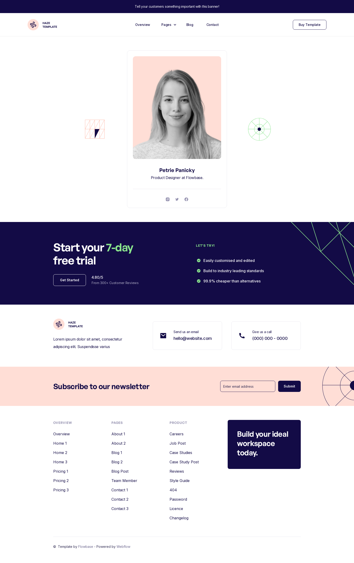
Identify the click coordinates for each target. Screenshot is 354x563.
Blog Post (119, 471)
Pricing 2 (61, 480)
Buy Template (310, 25)
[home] (44, 24)
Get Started (69, 280)
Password (178, 499)
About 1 (118, 434)
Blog (189, 25)
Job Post (178, 443)
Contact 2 (119, 499)
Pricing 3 (61, 490)
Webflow (123, 547)
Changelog (179, 518)
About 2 (118, 443)
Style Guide (180, 480)
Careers (177, 434)
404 (173, 490)
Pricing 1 (60, 471)
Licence (176, 508)
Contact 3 (119, 508)
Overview (142, 25)
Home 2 (60, 452)
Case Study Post (184, 462)
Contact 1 (119, 490)
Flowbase (86, 547)
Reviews (177, 471)
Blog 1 (116, 452)
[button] (168, 24)
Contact (212, 25)
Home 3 (60, 462)
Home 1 (60, 443)
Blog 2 (117, 462)
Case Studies (181, 452)
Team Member (124, 480)
